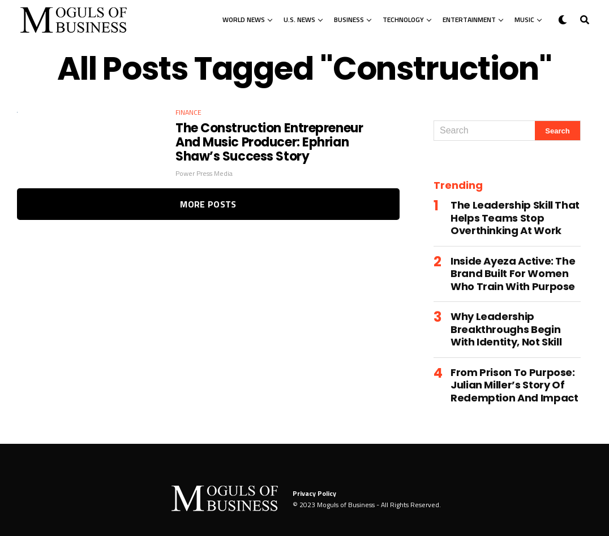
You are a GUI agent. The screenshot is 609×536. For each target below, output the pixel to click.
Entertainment (469, 19)
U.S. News (299, 19)
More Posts (208, 204)
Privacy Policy (314, 493)
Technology (403, 19)
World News (243, 19)
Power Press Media (204, 173)
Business (349, 19)
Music (524, 19)
